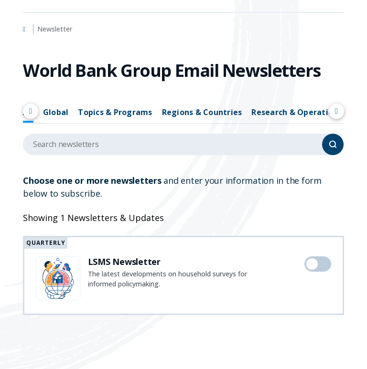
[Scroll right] (336, 111)
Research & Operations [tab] (296, 112)
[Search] (333, 144)
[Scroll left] (30, 111)
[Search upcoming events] (183, 144)
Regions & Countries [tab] (202, 112)
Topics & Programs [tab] (115, 112)
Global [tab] (56, 112)
